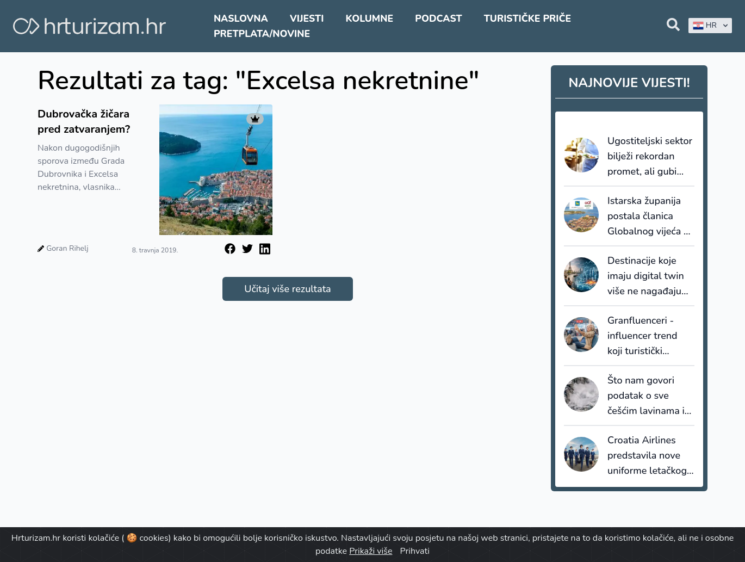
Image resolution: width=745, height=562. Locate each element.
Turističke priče (528, 18)
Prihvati (415, 551)
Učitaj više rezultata (287, 288)
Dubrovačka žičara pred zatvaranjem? (84, 122)
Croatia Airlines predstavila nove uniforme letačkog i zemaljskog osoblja (649, 456)
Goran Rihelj (67, 248)
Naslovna (241, 18)
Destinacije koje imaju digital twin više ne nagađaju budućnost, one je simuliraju (646, 276)
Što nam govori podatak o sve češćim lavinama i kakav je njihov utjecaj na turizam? (648, 396)
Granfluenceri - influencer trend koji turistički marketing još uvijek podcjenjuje (646, 336)
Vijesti (307, 18)
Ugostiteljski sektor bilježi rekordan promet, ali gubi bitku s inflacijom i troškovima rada (649, 156)
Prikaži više (370, 551)
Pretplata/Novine (262, 33)
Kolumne (370, 18)
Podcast (438, 18)
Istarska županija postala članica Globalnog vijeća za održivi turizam (650, 216)
